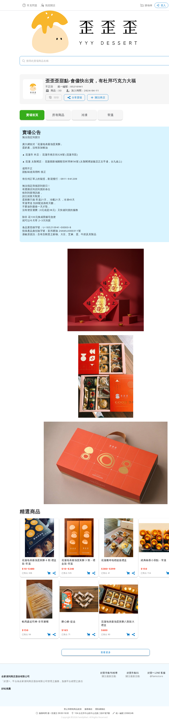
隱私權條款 (100, 709)
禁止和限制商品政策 (73, 709)
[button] (74, 97)
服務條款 (88, 709)
